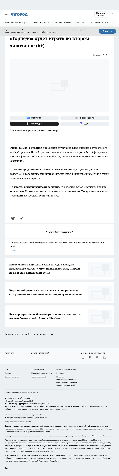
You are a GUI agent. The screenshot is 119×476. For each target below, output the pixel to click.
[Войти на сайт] (112, 14)
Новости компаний (38, 377)
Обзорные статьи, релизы (41, 373)
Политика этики (37, 369)
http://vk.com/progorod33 (99, 443)
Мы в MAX (81, 22)
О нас (7, 369)
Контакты (60, 373)
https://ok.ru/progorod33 (15, 446)
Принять (107, 31)
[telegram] (23, 219)
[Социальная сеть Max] (85, 124)
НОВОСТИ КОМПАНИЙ (39, 353)
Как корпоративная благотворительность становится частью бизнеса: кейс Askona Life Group (59, 246)
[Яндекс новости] (85, 118)
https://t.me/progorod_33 (36, 446)
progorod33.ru (91, 436)
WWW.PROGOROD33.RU (29, 392)
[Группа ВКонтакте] (34, 118)
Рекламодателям (42, 22)
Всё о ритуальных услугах (16, 22)
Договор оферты (12, 377)
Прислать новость (100, 14)
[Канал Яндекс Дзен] (34, 124)
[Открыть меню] (6, 14)
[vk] (13, 219)
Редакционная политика (66, 369)
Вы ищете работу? (99, 22)
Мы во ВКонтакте (63, 22)
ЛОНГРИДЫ (9, 353)
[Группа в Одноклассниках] (89, 358)
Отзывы (8, 373)
